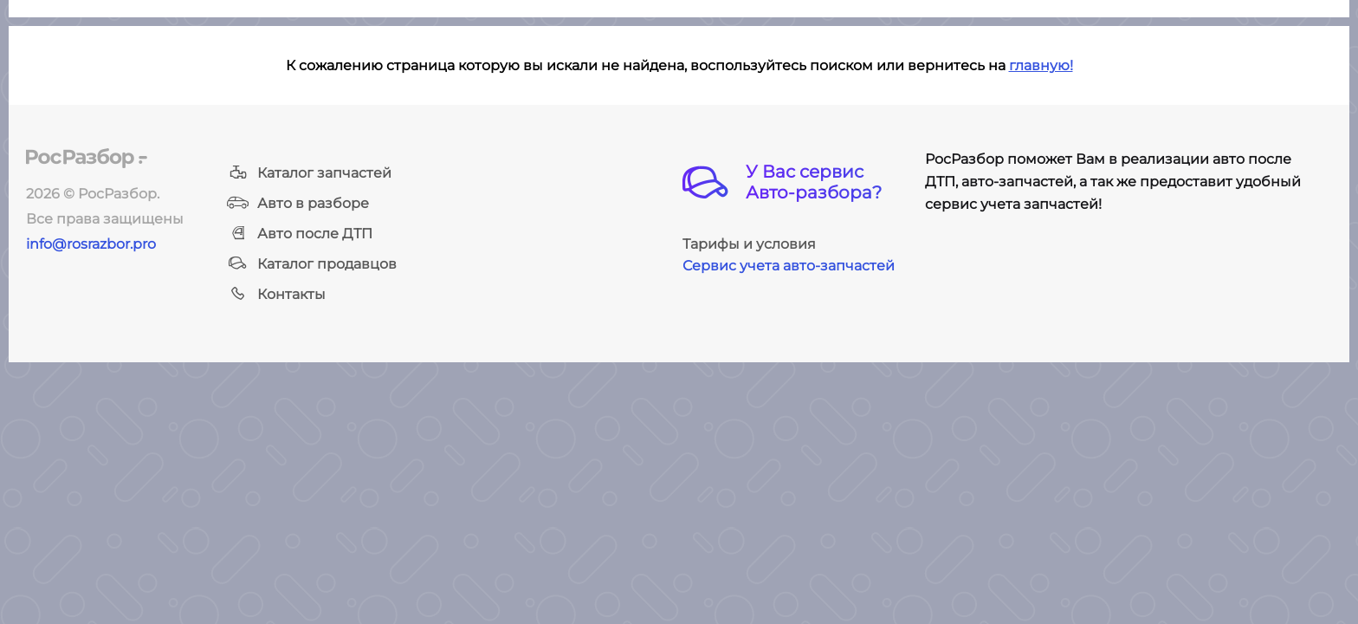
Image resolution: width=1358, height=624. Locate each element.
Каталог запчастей (309, 173)
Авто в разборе (298, 203)
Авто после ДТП (299, 233)
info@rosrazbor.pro (91, 244)
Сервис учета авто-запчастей (788, 265)
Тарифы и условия (749, 244)
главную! (1041, 65)
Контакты (276, 294)
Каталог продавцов (312, 264)
